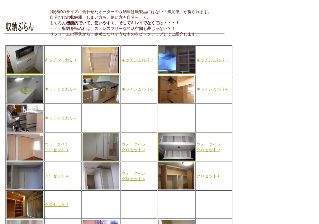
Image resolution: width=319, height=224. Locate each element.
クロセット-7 (57, 204)
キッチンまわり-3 (212, 60)
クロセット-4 (57, 176)
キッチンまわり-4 (61, 89)
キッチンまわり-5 (137, 89)
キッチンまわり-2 (137, 60)
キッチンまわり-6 (212, 89)
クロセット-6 (208, 176)
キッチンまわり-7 (61, 118)
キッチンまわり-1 (61, 60)
